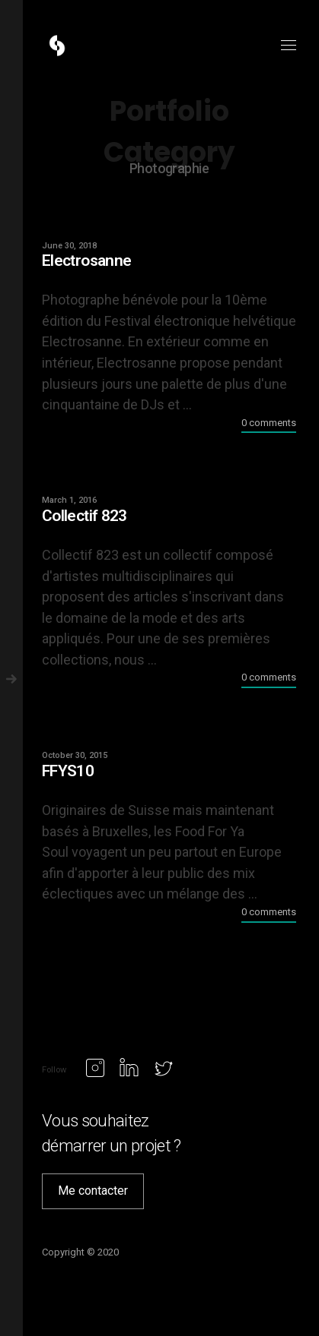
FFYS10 (68, 771)
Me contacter (93, 1190)
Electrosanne (86, 260)
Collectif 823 (84, 516)
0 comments (268, 422)
